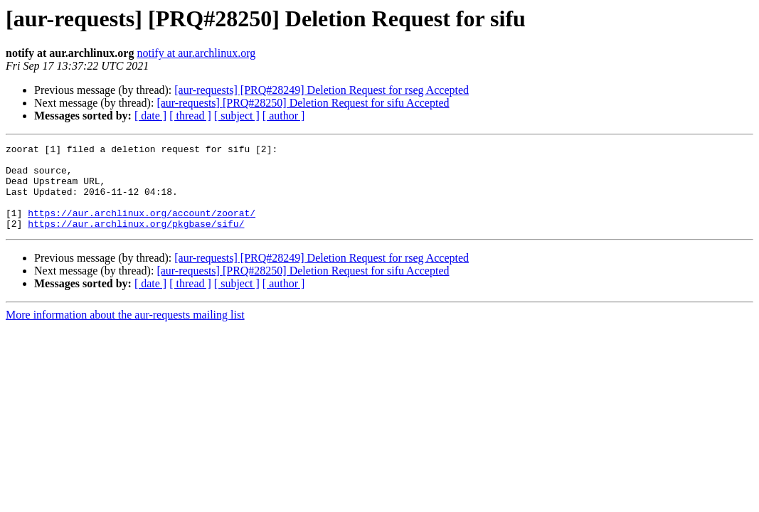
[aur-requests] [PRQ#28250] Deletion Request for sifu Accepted (302, 103)
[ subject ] (237, 116)
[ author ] (283, 116)
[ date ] (150, 116)
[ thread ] (190, 116)
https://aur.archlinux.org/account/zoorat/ (141, 227)
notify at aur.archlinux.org (196, 53)
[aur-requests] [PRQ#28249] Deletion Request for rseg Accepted (321, 90)
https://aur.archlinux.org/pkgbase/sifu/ (136, 240)
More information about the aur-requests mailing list (125, 332)
